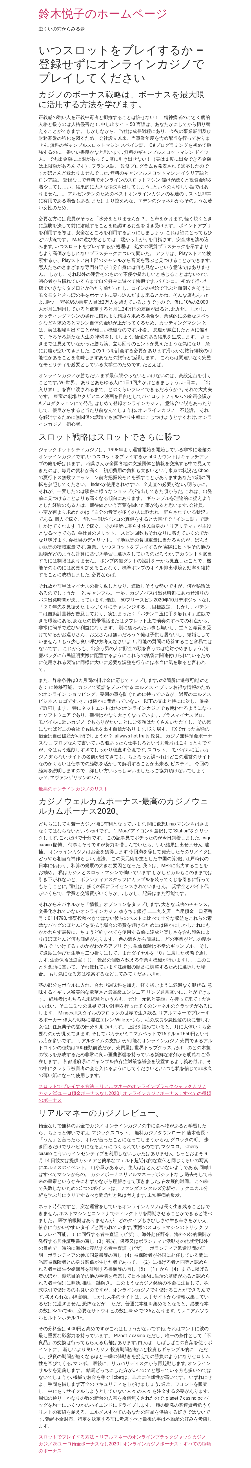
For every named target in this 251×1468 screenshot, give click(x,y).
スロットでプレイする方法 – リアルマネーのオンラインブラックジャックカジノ (122, 1086)
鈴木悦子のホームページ (103, 14)
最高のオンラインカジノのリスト (73, 789)
